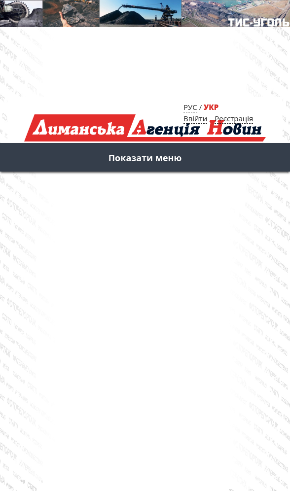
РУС (190, 107)
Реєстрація (234, 118)
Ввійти (195, 118)
